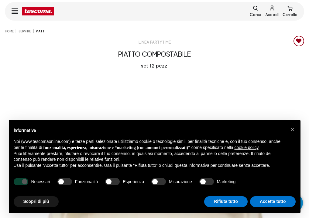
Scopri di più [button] (36, 201)
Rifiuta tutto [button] (226, 201)
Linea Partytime (155, 42)
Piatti (40, 31)
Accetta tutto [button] (273, 201)
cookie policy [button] (246, 147)
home (9, 31)
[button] (292, 129)
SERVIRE (25, 31)
